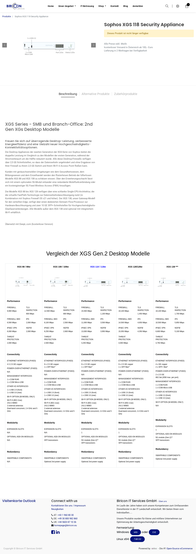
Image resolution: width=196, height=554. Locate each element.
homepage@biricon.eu (65, 525)
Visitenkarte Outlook (19, 501)
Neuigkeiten (57, 509)
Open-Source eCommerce (180, 548)
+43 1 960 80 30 (66, 515)
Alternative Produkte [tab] (96, 94)
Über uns (163, 501)
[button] (4, 45)
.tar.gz (137, 539)
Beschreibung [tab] (68, 94)
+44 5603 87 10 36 (67, 522)
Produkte (6, 16)
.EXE (154, 532)
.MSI (135, 532)
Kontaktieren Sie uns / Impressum (68, 505)
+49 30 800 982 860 (67, 518)
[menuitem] (51, 6)
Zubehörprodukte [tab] (125, 94)
